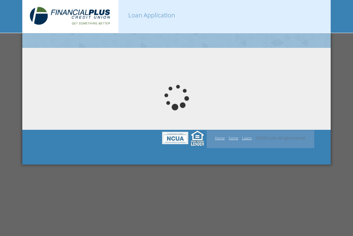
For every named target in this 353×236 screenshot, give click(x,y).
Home (220, 137)
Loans (247, 137)
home (233, 137)
